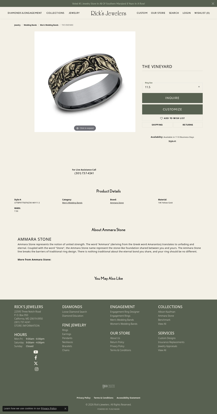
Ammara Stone (117, 202)
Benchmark (164, 319)
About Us (115, 338)
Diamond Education (72, 315)
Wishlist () (202, 13)
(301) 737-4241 (84, 173)
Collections (55, 13)
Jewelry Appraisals (167, 346)
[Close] (213, 4)
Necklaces (67, 342)
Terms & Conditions (120, 350)
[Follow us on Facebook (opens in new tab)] (35, 358)
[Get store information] (27, 325)
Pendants (67, 338)
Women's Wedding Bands (123, 323)
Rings (65, 330)
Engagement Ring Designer (124, 311)
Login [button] (187, 13)
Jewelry (74, 13)
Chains (65, 350)
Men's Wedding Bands (72, 202)
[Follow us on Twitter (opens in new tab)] (35, 363)
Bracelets (67, 346)
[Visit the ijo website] (108, 386)
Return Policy (117, 342)
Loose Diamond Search (74, 311)
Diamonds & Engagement (25, 13)
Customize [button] (172, 109)
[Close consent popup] (65, 409)
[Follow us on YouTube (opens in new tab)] (35, 352)
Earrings (66, 334)
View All (162, 323)
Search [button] (174, 13)
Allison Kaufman (166, 311)
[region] (84, 98)
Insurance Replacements (171, 342)
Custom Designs (167, 338)
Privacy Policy (117, 346)
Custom (142, 13)
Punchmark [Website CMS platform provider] (114, 409)
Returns (188, 125)
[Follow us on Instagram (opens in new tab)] (36, 369)
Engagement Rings (120, 315)
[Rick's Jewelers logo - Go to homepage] (108, 13)
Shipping (157, 125)
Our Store (158, 13)
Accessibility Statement (128, 397)
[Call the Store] (22, 322)
